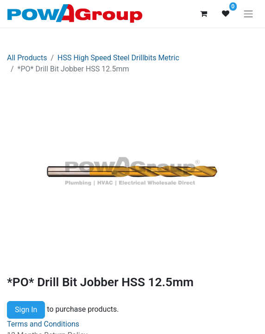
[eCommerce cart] (203, 13)
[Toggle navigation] (248, 14)
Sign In (26, 309)
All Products (27, 57)
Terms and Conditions (43, 324)
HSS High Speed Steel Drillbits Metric (118, 57)
